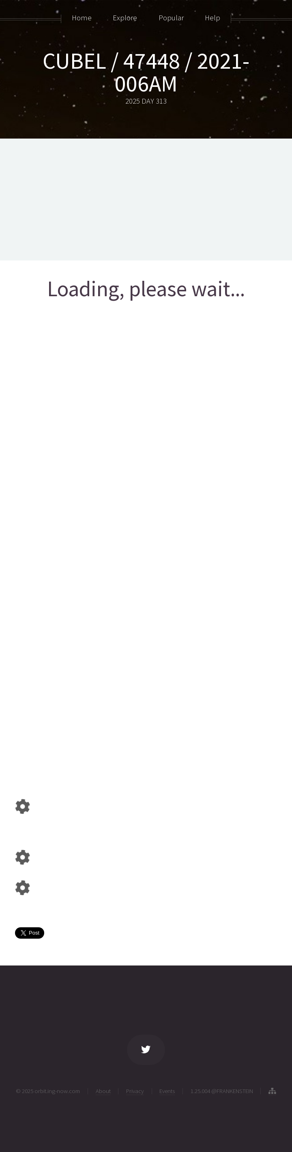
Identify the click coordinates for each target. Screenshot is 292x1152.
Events (167, 1091)
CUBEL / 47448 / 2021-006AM (146, 72)
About (103, 1091)
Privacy (135, 1091)
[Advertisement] (146, 199)
